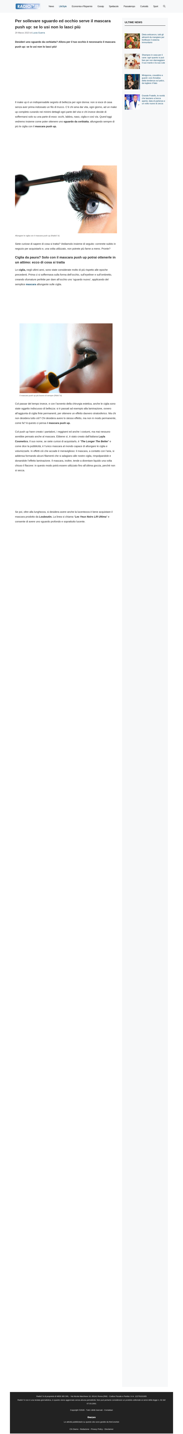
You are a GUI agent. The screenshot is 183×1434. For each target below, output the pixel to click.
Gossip (100, 6)
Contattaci (108, 1410)
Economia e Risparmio (82, 6)
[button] (164, 6)
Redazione (84, 1429)
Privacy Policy (97, 1429)
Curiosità (144, 6)
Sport (155, 6)
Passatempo (129, 6)
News (51, 6)
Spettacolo (113, 6)
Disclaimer (108, 1429)
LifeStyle (63, 6)
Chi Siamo (74, 1429)
